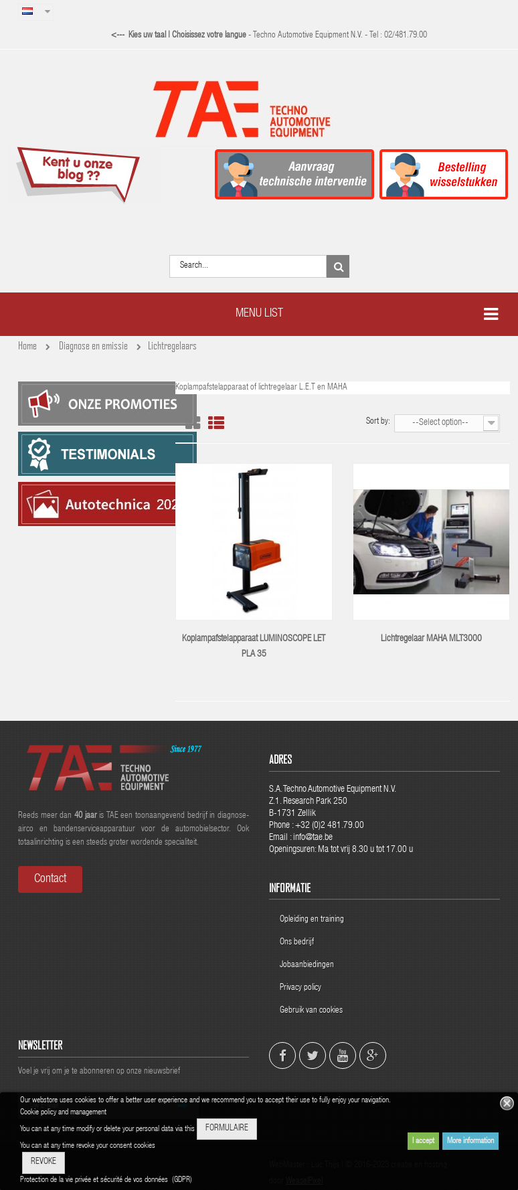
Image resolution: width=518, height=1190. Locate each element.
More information (470, 1141)
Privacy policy (301, 988)
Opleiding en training (312, 920)
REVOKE (43, 1162)
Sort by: (378, 422)
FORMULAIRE (226, 1128)
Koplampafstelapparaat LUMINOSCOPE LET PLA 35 (253, 646)
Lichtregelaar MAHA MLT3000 (431, 639)
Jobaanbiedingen (307, 965)
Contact (50, 879)
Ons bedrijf (297, 942)
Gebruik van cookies (311, 1011)
